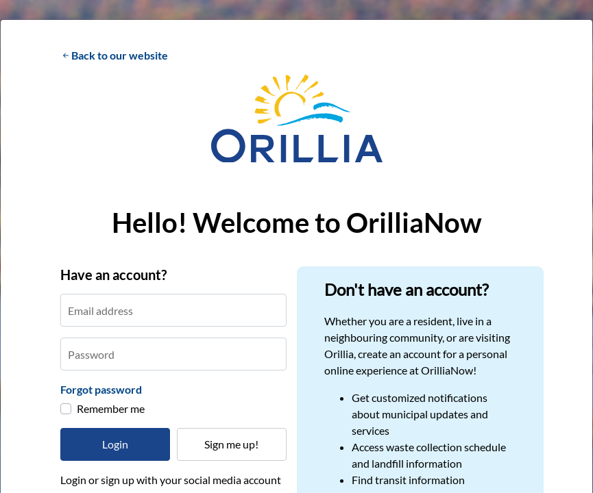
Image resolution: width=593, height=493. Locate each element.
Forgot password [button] (101, 389)
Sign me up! (231, 444)
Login (115, 444)
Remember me (111, 408)
